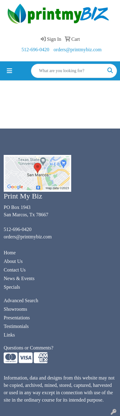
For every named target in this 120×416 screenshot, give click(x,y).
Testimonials (16, 326)
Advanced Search (21, 300)
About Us (13, 261)
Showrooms (15, 309)
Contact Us (15, 269)
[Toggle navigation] (9, 71)
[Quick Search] (67, 71)
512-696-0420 (35, 49)
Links (9, 334)
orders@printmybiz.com (78, 49)
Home (10, 252)
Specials (12, 287)
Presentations (17, 317)
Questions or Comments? (28, 347)
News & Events (19, 278)
